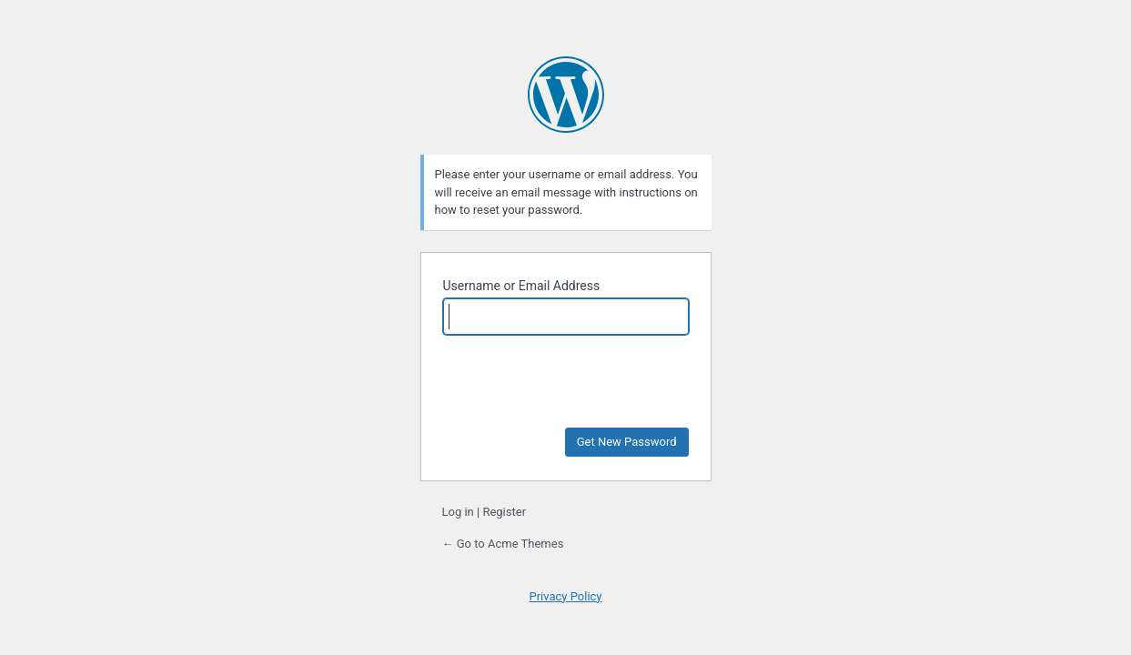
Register (504, 512)
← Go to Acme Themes (503, 543)
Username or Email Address (522, 285)
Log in (458, 512)
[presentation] (567, 381)
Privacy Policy (565, 596)
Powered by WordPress (566, 94)
